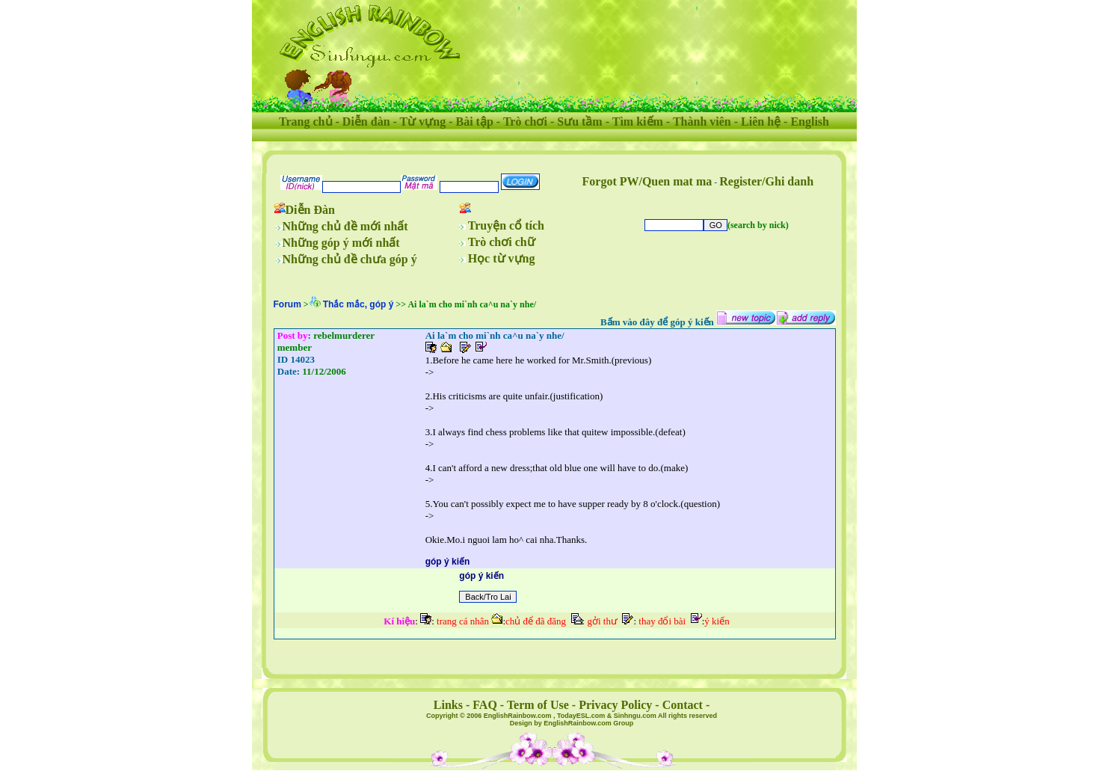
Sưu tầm (579, 121)
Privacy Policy (615, 704)
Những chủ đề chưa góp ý (350, 259)
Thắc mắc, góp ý (358, 304)
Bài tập (474, 121)
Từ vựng (423, 121)
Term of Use (538, 704)
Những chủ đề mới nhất (345, 226)
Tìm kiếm (637, 121)
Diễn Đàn (310, 209)
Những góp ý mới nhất (341, 242)
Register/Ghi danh (766, 181)
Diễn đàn (366, 121)
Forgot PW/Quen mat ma (647, 181)
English (809, 121)
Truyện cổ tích (506, 225)
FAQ (485, 704)
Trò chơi (525, 121)
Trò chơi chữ (501, 242)
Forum (287, 304)
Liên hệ (761, 121)
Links (448, 704)
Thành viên (702, 121)
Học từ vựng (501, 258)
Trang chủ (305, 121)
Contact (682, 704)
